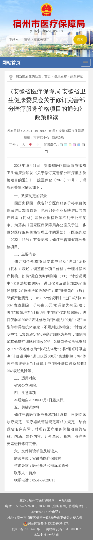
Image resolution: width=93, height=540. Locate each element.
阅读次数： (60, 137)
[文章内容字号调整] (25, 144)
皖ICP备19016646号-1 (27, 529)
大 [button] (23, 144)
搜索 (80, 39)
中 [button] (30, 144)
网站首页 (11, 62)
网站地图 (64, 500)
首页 (47, 76)
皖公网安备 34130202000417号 (46, 523)
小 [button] (37, 144)
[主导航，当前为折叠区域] (86, 63)
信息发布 (60, 76)
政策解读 (76, 76)
